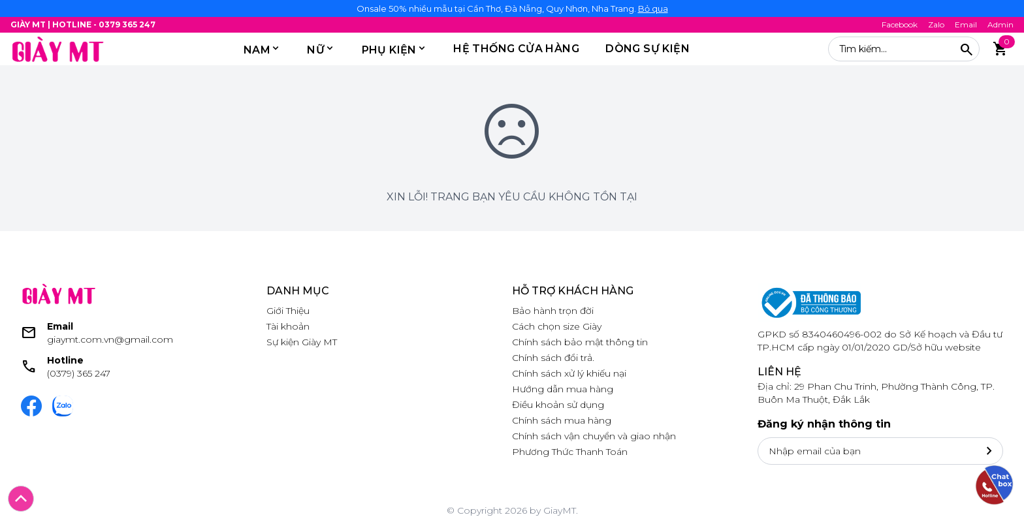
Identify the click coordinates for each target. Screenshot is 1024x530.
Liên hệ (779, 372)
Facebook (900, 24)
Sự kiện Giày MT (301, 342)
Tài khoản (288, 326)
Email (966, 24)
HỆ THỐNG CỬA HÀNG (516, 48)
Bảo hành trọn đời (553, 311)
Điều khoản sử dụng (558, 405)
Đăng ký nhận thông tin (824, 424)
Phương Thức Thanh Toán (570, 452)
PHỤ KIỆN (389, 50)
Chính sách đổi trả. (553, 358)
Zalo (936, 24)
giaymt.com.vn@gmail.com (110, 339)
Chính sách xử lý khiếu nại (569, 373)
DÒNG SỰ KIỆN (647, 48)
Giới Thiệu (288, 311)
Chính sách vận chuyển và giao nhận (594, 436)
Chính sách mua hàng (561, 420)
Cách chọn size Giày (556, 326)
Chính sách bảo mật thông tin (580, 342)
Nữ (316, 50)
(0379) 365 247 (78, 373)
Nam (257, 50)
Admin (1000, 24)
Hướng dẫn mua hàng (562, 389)
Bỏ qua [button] (653, 8)
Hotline (65, 360)
